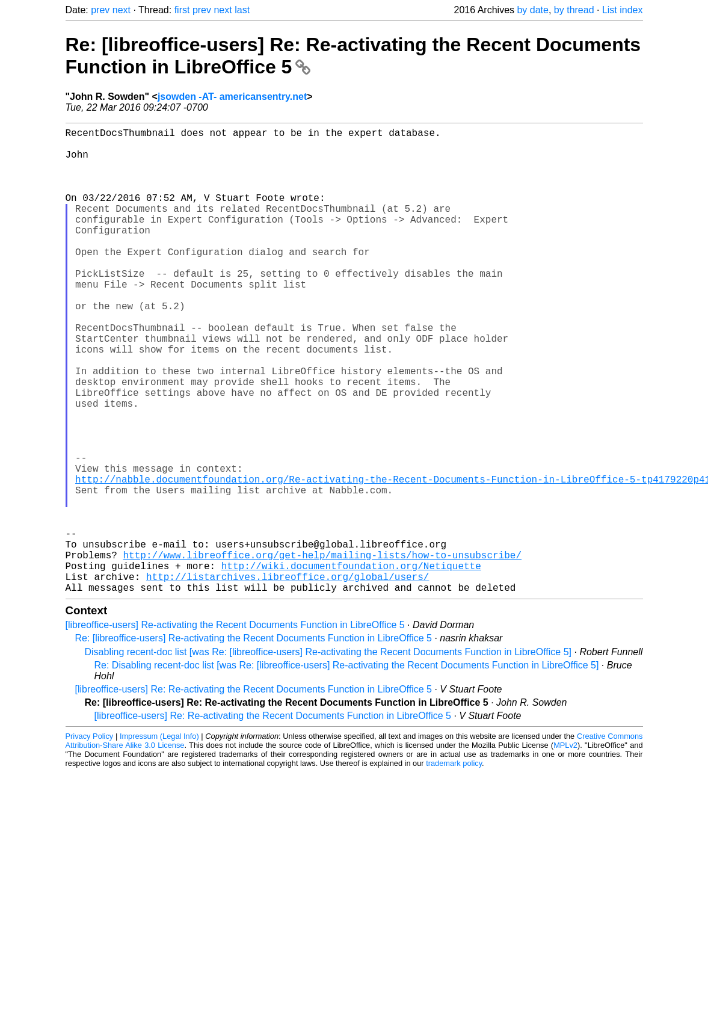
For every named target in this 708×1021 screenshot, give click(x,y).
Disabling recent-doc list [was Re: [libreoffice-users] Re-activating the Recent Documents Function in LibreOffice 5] (328, 755)
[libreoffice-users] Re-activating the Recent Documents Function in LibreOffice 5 (235, 728)
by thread (574, 10)
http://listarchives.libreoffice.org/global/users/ (287, 677)
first (182, 10)
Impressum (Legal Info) (159, 839)
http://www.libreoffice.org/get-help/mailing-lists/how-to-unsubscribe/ (322, 651)
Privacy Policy (90, 839)
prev (100, 10)
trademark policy (454, 866)
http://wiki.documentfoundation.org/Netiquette (351, 664)
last (242, 10)
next (121, 10)
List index (622, 10)
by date (532, 10)
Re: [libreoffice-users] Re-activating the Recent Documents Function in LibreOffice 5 (253, 741)
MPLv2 (565, 848)
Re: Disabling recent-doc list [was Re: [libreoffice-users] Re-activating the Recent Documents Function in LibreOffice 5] (346, 768)
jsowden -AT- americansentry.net (232, 96)
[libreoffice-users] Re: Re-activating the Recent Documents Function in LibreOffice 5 (253, 793)
